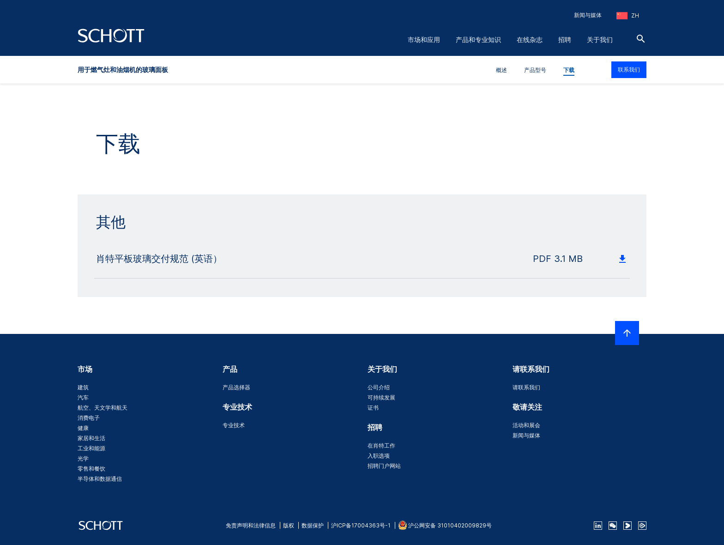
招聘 (564, 39)
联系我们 (629, 69)
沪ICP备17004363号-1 (361, 525)
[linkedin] (598, 525)
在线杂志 (530, 39)
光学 (83, 458)
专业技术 (234, 425)
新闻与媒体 (588, 15)
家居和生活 (91, 438)
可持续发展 (381, 397)
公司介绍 (379, 387)
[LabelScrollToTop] (627, 333)
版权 (288, 525)
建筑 (83, 387)
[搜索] (640, 38)
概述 (501, 70)
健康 (83, 427)
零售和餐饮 (91, 468)
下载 (568, 70)
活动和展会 (526, 425)
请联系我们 (526, 387)
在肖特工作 (381, 445)
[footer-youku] (627, 525)
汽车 (83, 397)
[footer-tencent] (642, 525)
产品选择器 (236, 387)
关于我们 (600, 39)
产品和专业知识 (478, 39)
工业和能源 (91, 448)
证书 (373, 407)
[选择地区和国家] (627, 15)
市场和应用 (424, 39)
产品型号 (535, 70)
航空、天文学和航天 (102, 407)
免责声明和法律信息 (251, 525)
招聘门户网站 (384, 465)
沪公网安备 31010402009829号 (450, 525)
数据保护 (313, 525)
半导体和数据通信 (100, 478)
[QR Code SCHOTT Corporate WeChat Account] (613, 525)
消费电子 (89, 417)
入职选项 (379, 455)
